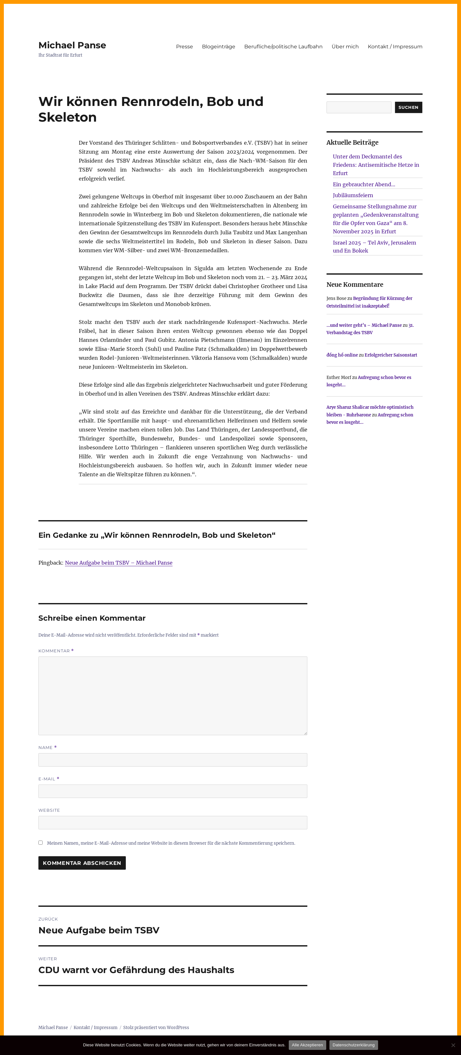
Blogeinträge (218, 47)
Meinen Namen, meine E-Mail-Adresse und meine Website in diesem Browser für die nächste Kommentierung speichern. (171, 843)
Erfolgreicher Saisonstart (391, 355)
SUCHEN (409, 107)
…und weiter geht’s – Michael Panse (364, 325)
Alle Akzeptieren (307, 1045)
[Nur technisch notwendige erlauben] (453, 1045)
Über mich (345, 47)
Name (47, 747)
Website (49, 810)
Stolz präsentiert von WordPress (156, 1027)
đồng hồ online (342, 355)
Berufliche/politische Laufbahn (283, 47)
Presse (184, 47)
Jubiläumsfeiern (353, 195)
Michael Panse (72, 45)
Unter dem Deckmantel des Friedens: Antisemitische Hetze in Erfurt (376, 164)
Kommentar (56, 651)
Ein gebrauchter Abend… (364, 184)
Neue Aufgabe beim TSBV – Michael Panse (119, 563)
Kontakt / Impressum (395, 47)
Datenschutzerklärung (354, 1045)
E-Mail (49, 779)
